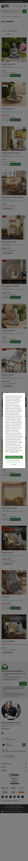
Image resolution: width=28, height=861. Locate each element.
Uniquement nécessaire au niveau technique (15, 460)
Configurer (14, 464)
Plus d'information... (14, 452)
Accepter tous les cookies (14, 457)
